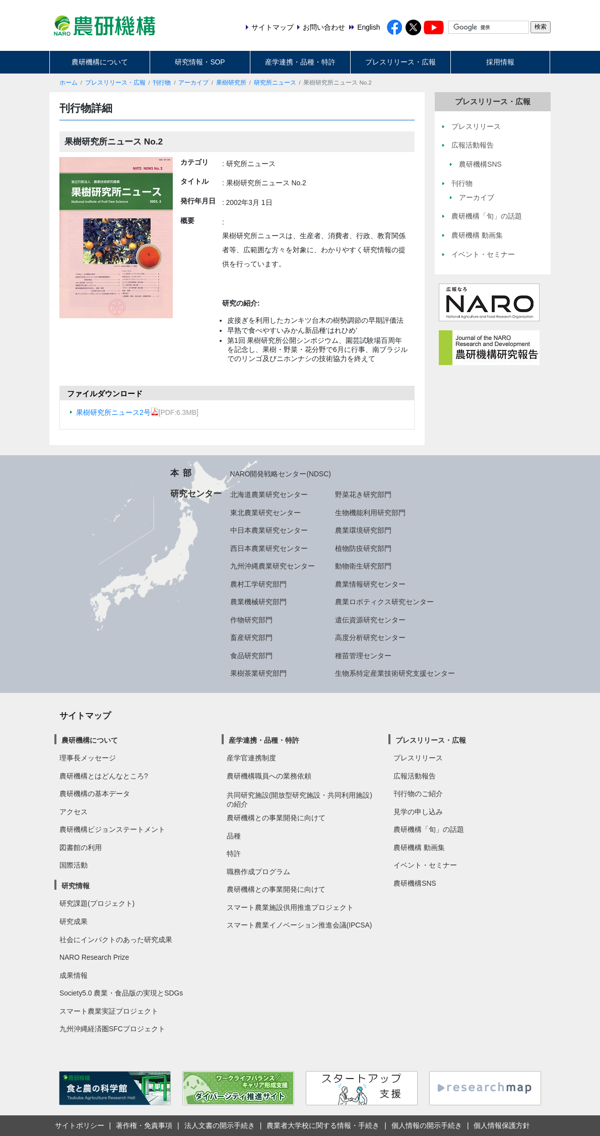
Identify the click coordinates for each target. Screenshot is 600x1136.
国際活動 (73, 865)
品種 (234, 836)
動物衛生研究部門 (363, 566)
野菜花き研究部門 (363, 494)
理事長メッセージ (87, 758)
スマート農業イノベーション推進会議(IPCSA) (299, 925)
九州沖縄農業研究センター (272, 566)
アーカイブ (193, 83)
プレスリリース (418, 758)
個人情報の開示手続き (426, 1125)
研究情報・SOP (200, 62)
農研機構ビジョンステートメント (112, 829)
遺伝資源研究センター (370, 620)
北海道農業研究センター (269, 494)
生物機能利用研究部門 (370, 513)
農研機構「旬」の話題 (428, 829)
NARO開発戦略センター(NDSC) (280, 474)
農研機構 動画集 (419, 847)
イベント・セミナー (425, 865)
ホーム (68, 83)
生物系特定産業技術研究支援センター (395, 673)
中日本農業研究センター (269, 530)
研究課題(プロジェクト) (97, 903)
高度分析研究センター (370, 637)
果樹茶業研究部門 (258, 673)
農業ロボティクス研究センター (384, 602)
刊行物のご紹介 (418, 794)
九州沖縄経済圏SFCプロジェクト (112, 1029)
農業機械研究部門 (258, 602)
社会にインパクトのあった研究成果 (115, 940)
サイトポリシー (79, 1125)
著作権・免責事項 (144, 1125)
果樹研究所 (231, 83)
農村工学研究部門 (258, 584)
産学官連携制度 (251, 758)
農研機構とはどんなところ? (103, 776)
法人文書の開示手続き (219, 1125)
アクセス (73, 812)
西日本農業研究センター (269, 548)
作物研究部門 (251, 620)
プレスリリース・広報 (400, 62)
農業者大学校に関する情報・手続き (322, 1125)
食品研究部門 (251, 656)
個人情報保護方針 (502, 1125)
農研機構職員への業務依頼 (269, 776)
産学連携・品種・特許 (300, 62)
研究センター (196, 493)
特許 (234, 853)
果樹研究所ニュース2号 (117, 412)
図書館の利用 (80, 847)
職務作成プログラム (258, 872)
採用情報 (500, 62)
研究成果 (73, 921)
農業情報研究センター (370, 584)
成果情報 (73, 975)
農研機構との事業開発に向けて (276, 818)
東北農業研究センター (265, 513)
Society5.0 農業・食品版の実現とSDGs (121, 993)
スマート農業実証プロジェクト (108, 1011)
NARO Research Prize (94, 957)
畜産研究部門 (251, 637)
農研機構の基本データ (94, 794)
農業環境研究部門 (363, 530)
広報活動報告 (414, 776)
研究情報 (75, 886)
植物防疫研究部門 (363, 548)
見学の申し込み (418, 812)
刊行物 (162, 83)
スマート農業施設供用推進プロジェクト (290, 907)
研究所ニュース (275, 83)
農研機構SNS (414, 883)
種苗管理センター (363, 656)
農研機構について (100, 62)
